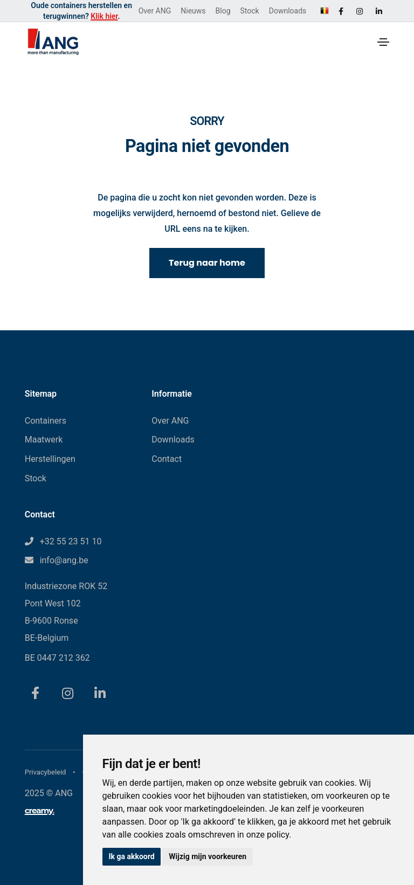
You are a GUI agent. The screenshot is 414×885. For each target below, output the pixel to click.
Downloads (288, 10)
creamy (39, 810)
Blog (223, 10)
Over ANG (155, 10)
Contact (166, 459)
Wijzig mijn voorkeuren (208, 856)
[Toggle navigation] (383, 42)
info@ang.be (64, 560)
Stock (249, 10)
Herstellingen (50, 459)
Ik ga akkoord (132, 856)
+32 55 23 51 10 (71, 541)
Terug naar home (207, 263)
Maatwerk (44, 439)
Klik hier (104, 16)
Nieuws (193, 10)
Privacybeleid (45, 772)
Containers (45, 421)
